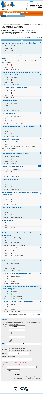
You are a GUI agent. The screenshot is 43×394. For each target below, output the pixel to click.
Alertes (15, 12)
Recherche (9, 12)
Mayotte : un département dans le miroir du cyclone (19, 43)
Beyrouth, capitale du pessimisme (13, 166)
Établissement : (5, 9)
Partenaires (21, 12)
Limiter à (4, 349)
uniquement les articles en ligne (17, 348)
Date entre (4, 353)
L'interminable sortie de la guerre (13, 207)
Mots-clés (22, 16)
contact (21, 383)
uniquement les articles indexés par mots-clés (20, 350)
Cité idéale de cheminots (10, 100)
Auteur (4, 366)
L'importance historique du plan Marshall (15, 153)
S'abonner (30, 30)
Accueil (4, 12)
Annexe (4, 370)
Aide (27, 12)
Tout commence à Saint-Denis (12, 261)
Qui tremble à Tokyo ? (9, 113)
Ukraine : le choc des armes (11, 139)
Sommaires (10, 16)
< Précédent (20, 314)
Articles (4, 16)
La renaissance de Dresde (10, 179)
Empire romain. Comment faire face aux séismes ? (18, 126)
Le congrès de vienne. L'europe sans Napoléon (17, 301)
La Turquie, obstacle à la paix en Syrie (14, 88)
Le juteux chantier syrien (10, 248)
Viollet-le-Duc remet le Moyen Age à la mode (17, 274)
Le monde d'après (8, 220)
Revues (16, 16)
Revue (3, 343)
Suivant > (39, 314)
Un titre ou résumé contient (9, 356)
